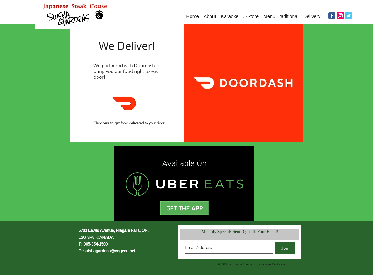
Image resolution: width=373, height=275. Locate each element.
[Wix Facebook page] (331, 15)
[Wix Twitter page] (348, 15)
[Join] (285, 248)
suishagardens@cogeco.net (109, 250)
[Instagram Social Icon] (340, 15)
